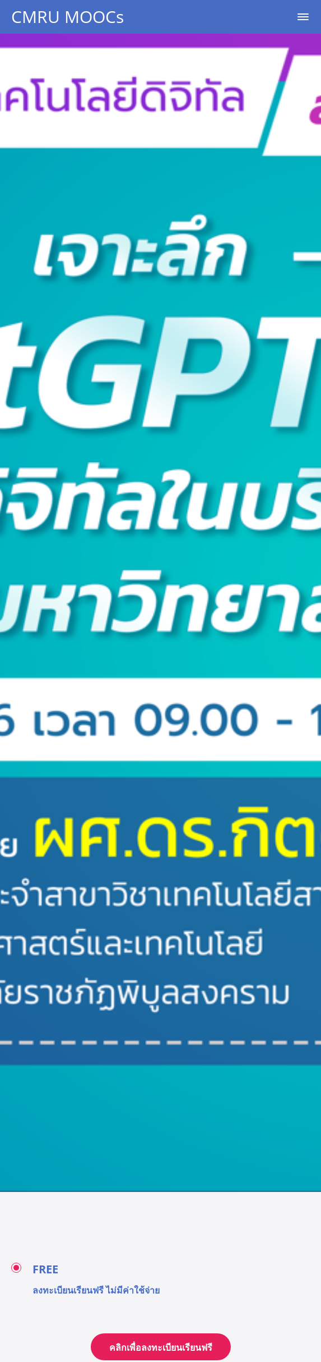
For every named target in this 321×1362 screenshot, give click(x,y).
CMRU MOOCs (67, 16)
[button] (303, 16)
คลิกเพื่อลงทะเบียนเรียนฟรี (160, 1347)
